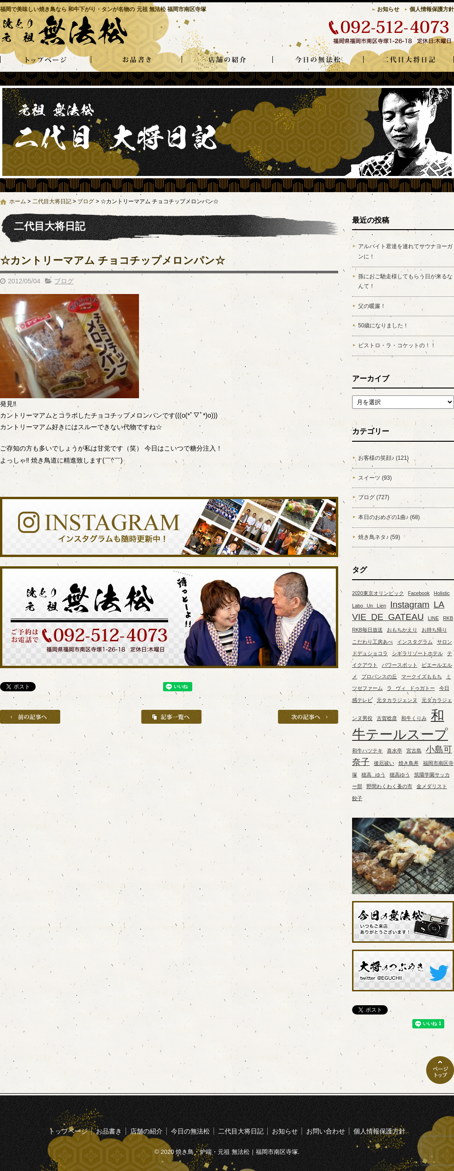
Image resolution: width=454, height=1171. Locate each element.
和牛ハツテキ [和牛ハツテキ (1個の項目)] (367, 750)
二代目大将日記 (408, 60)
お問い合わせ (325, 1131)
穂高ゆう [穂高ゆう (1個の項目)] (400, 774)
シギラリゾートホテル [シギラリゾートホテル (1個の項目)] (417, 653)
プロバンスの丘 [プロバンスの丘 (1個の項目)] (379, 676)
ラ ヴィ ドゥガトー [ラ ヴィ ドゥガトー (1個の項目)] (411, 688)
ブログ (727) (373, 497)
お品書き (136, 60)
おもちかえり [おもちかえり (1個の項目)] (402, 629)
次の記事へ (308, 717)
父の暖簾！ (372, 306)
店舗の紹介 (227, 60)
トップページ (45, 60)
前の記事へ (30, 717)
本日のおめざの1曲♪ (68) (389, 517)
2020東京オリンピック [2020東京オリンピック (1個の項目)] (378, 593)
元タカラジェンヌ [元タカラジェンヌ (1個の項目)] (397, 700)
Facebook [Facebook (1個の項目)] (419, 593)
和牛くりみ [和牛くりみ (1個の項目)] (414, 718)
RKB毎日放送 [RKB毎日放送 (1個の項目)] (367, 629)
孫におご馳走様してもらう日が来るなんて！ (405, 281)
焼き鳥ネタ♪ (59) (379, 537)
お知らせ (388, 9)
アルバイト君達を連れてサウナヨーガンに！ (405, 251)
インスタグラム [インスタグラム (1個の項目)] (415, 642)
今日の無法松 (317, 60)
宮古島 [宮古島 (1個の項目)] (414, 750)
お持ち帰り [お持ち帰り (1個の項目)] (434, 629)
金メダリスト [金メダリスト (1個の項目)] (431, 786)
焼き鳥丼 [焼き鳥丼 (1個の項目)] (408, 763)
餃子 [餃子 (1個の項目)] (357, 798)
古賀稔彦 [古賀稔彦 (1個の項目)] (387, 718)
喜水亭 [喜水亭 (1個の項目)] (394, 750)
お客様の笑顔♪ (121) (383, 458)
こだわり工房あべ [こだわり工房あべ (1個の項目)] (372, 642)
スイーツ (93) (375, 478)
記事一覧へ (171, 717)
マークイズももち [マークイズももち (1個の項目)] (421, 676)
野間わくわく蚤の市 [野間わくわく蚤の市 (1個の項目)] (389, 786)
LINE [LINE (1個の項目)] (433, 618)
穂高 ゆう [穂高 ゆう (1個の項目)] (373, 774)
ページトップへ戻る (440, 1070)
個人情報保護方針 (432, 9)
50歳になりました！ (383, 325)
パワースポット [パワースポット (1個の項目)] (399, 665)
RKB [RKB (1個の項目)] (448, 618)
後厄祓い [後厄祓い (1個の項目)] (384, 763)
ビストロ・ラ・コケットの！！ (397, 345)
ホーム (17, 201)
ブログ (85, 201)
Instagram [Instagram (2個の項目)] (409, 604)
